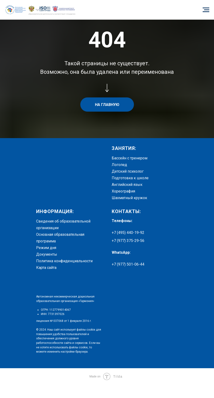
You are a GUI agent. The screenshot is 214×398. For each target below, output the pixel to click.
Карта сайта (46, 267)
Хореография (123, 191)
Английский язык (127, 184)
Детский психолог (128, 171)
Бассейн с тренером (129, 158)
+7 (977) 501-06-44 (128, 264)
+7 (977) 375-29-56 (128, 240)
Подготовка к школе (130, 178)
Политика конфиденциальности (64, 261)
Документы (46, 254)
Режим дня (46, 247)
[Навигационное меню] (206, 10)
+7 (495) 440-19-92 (128, 232)
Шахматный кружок (129, 198)
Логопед (119, 164)
